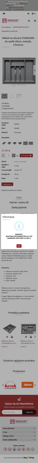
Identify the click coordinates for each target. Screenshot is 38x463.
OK (19, 246)
